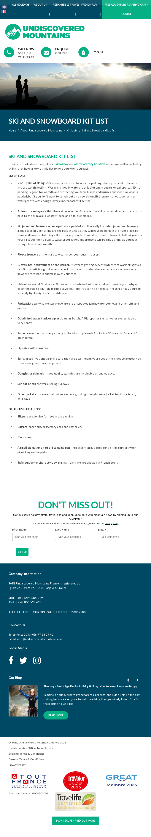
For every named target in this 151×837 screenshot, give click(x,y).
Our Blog (15, 678)
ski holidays (62, 164)
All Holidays (22, 6)
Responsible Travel (66, 6)
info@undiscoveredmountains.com (39, 639)
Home (12, 130)
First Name (19, 529)
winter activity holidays (89, 164)
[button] (138, 680)
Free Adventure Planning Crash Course (127, 9)
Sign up (22, 551)
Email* (102, 529)
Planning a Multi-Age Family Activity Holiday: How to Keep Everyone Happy (90, 686)
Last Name (62, 529)
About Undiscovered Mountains (41, 130)
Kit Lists (72, 130)
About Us (42, 6)
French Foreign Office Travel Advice (31, 748)
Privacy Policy (17, 764)
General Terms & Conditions (26, 759)
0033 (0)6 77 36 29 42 (39, 634)
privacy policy (111, 523)
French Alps (90, 6)
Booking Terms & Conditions (26, 753)
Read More (55, 715)
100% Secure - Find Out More (75, 820)
